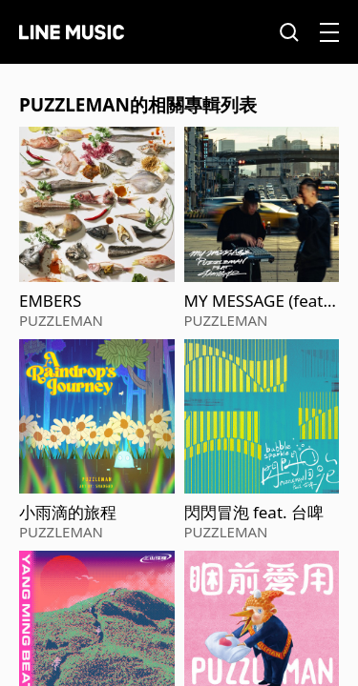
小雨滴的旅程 (67, 512)
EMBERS (50, 301)
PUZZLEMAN (61, 320)
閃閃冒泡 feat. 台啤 (254, 512)
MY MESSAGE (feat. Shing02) (256, 301)
